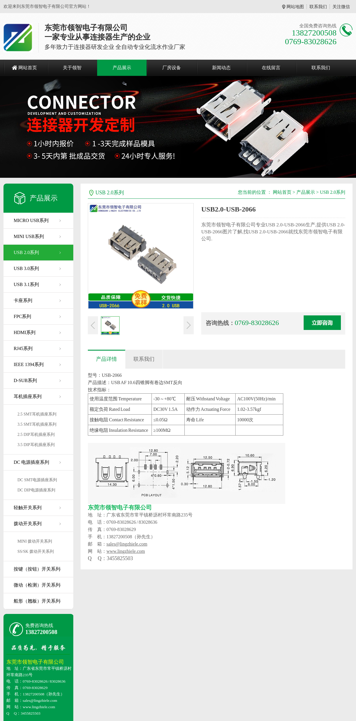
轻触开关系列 (28, 507)
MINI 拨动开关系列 (34, 541)
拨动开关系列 (28, 523)
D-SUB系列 (25, 380)
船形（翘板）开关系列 (37, 601)
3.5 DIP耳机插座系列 (36, 445)
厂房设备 (171, 67)
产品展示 (122, 67)
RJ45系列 (23, 348)
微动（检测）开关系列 (37, 585)
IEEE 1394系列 (29, 364)
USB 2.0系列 (26, 252)
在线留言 (271, 67)
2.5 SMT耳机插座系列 (36, 414)
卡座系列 (23, 300)
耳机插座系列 (28, 396)
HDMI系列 (24, 332)
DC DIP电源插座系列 (36, 490)
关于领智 (72, 67)
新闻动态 (221, 67)
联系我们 (318, 6)
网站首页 (27, 67)
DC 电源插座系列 (31, 462)
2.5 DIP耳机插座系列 (36, 434)
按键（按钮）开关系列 (37, 568)
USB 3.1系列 (26, 284)
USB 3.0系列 (26, 268)
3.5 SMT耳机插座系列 (36, 424)
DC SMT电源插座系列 (37, 480)
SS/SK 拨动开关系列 (35, 551)
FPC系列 (22, 316)
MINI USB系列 (29, 236)
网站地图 (295, 6)
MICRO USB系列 (31, 220)
